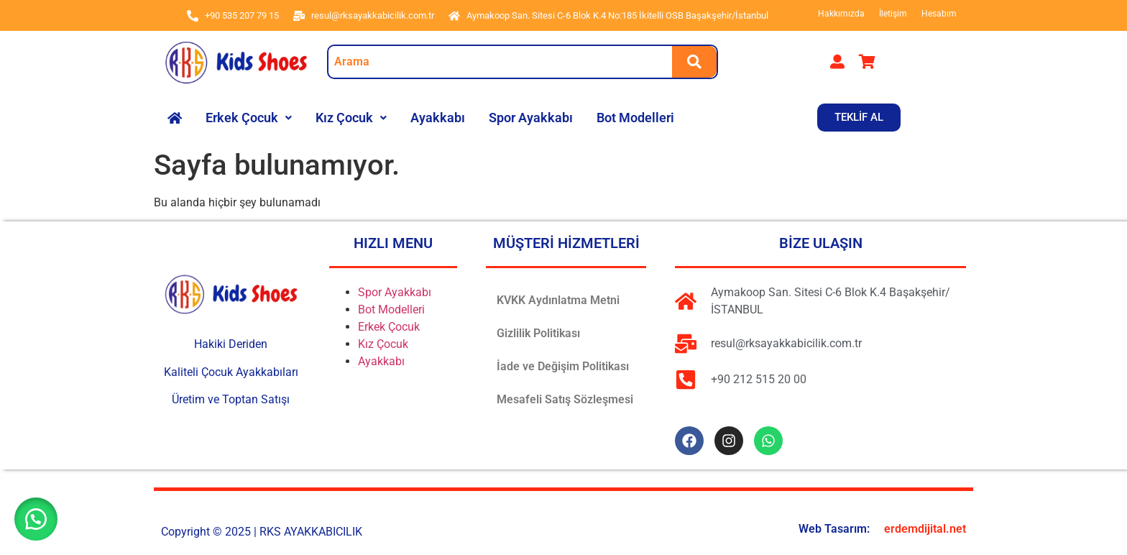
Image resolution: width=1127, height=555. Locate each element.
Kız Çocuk (351, 117)
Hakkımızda (841, 14)
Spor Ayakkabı (531, 117)
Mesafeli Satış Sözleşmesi (565, 399)
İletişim (893, 14)
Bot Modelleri (635, 117)
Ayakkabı (437, 117)
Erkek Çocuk (249, 117)
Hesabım (939, 14)
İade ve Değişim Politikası (563, 366)
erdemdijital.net (925, 529)
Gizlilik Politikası (538, 333)
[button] (248, 118)
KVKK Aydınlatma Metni (558, 300)
